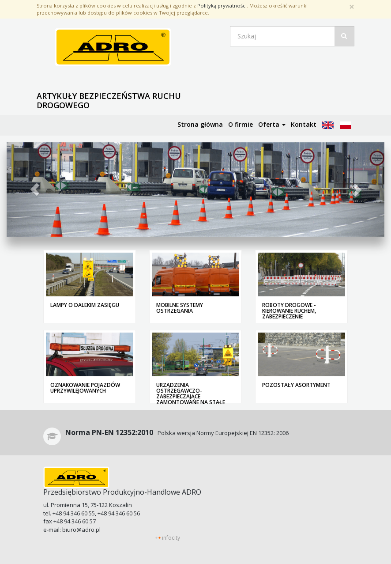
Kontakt (303, 124)
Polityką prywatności (222, 5)
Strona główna (200, 124)
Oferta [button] (272, 124)
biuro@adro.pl (81, 530)
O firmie (240, 124)
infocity (171, 537)
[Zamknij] (351, 6)
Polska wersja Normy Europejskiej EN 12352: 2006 (177, 433)
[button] (35, 189)
